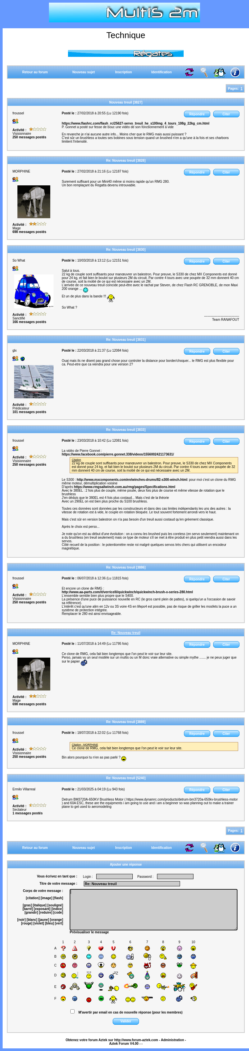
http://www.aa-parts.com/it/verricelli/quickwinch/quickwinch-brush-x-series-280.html (127, 592)
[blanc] (32, 920)
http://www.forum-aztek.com (136, 1040)
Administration (172, 1040)
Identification (161, 72)
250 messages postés (29, 137)
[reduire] (46, 912)
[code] (58, 912)
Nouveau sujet (83, 72)
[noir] (21, 920)
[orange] (56, 920)
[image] (47, 898)
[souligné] (55, 905)
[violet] (38, 923)
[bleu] (49, 923)
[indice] (57, 909)
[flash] (58, 898)
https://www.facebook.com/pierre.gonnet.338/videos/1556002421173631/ (118, 454)
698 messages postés (29, 232)
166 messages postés (29, 322)
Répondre (197, 114)
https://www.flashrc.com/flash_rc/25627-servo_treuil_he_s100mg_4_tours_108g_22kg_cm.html (135, 123)
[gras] (27, 905)
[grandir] (31, 912)
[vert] (59, 923)
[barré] (28, 909)
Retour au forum (35, 72)
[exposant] (42, 909)
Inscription (123, 72)
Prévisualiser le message (89, 932)
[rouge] (26, 923)
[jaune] (43, 920)
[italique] (40, 905)
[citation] (33, 898)
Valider (126, 1021)
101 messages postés (29, 412)
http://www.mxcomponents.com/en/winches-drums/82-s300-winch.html (132, 479)
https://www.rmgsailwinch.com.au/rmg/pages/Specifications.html (124, 487)
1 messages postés (27, 813)
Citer (226, 114)
